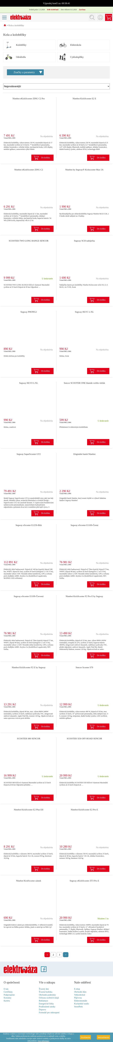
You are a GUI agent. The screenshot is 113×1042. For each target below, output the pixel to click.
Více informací (43, 1041)
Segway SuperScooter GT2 (29, 454)
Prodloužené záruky (47, 1007)
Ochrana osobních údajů (49, 998)
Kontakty (7, 998)
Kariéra (7, 1001)
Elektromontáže (80, 1001)
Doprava (42, 1010)
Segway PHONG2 (28, 312)
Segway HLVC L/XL (84, 312)
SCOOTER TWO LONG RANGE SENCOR (29, 241)
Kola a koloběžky (16, 25)
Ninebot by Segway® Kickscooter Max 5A (84, 170)
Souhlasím (85, 1037)
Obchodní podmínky (47, 995)
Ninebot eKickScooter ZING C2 (28, 170)
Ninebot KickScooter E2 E (84, 99)
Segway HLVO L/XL (28, 383)
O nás (6, 989)
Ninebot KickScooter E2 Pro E (84, 810)
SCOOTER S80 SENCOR (28, 738)
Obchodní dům (80, 992)
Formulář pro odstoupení (49, 1013)
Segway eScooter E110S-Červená (29, 596)
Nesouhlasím (103, 1037)
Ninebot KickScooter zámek (28, 881)
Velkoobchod (79, 995)
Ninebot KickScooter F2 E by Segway (29, 667)
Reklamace (43, 1001)
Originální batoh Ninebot (84, 454)
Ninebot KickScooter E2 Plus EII (28, 810)
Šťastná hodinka (45, 992)
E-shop (77, 989)
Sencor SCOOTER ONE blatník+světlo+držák (84, 383)
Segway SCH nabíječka (84, 241)
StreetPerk (78, 1007)
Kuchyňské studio (81, 1004)
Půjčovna (78, 998)
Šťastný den (44, 989)
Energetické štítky (46, 1004)
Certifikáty (8, 992)
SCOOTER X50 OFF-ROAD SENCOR (84, 738)
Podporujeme (9, 995)
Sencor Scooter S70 (84, 667)
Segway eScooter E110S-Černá (84, 525)
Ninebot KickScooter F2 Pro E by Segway (84, 596)
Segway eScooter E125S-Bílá (29, 525)
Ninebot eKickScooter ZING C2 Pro (29, 99)
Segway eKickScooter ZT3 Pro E (84, 881)
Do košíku (45, 158)
